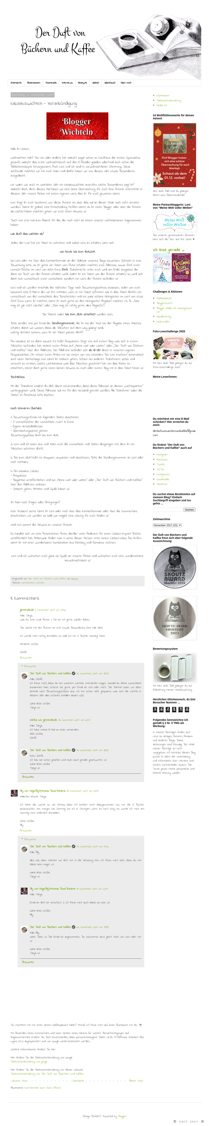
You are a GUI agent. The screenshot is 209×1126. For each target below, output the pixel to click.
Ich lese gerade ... (168, 250)
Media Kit (162, 105)
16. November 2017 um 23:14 (83, 791)
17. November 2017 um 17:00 (92, 846)
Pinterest (162, 484)
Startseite (16, 83)
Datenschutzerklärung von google (29, 1062)
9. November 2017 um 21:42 (50, 610)
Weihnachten (27, 583)
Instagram (162, 454)
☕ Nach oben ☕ (189, 1121)
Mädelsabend (164, 298)
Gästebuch (109, 83)
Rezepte (82, 83)
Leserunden (163, 322)
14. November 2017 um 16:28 (92, 750)
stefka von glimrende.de (43, 720)
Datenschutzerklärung (169, 100)
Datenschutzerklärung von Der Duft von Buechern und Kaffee (47, 1074)
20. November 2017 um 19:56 (92, 927)
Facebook (162, 459)
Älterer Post (136, 1081)
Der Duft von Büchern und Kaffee (50, 673)
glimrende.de (27, 610)
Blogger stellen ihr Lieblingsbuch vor (174, 310)
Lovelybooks (163, 474)
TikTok (160, 469)
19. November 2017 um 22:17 (92, 889)
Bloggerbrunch (164, 303)
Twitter (161, 464)
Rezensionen (33, 83)
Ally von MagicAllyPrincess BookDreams (42, 791)
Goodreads (163, 479)
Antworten (26, 658)
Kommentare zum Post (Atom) (43, 1088)
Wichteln (40, 583)
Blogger (122, 1116)
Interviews (67, 83)
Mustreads (51, 83)
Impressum (163, 95)
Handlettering (164, 316)
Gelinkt (96, 83)
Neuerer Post (19, 1081)
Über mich (126, 83)
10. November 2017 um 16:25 (92, 673)
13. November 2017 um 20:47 (74, 720)
